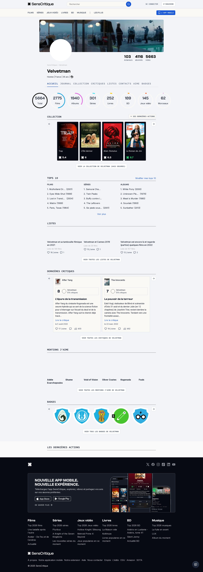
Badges (146, 83)
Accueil (52, 83)
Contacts (125, 83)
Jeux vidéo (85, 520)
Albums (125, 184)
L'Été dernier (86, 151)
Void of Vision (91, 379)
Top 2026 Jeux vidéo (87, 525)
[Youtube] (173, 465)
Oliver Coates (109, 379)
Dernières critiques (62, 271)
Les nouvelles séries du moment (64, 542)
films (50, 184)
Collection (81, 83)
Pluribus (57, 529)
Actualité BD (133, 540)
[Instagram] (158, 465)
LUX (154, 533)
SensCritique (52, 65)
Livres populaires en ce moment (113, 539)
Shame (69, 379)
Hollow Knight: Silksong (89, 529)
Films (31, 520)
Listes (112, 83)
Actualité (32, 543)
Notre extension (72, 559)
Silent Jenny (133, 536)
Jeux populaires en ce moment (88, 542)
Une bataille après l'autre (37, 530)
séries (87, 184)
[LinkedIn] (168, 465)
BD (129, 520)
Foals (141, 379)
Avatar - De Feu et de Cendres (38, 538)
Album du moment (161, 537)
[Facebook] (153, 465)
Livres (106, 520)
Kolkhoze (106, 533)
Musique (158, 520)
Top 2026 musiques (161, 525)
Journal (65, 83)
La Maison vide (109, 529)
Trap (61, 151)
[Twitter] (147, 465)
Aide (84, 559)
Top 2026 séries (60, 525)
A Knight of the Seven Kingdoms (63, 535)
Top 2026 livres (110, 525)
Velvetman (63, 65)
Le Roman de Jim (134, 151)
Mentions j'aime (58, 349)
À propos (32, 559)
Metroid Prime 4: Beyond (85, 535)
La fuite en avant (160, 529)
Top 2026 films (35, 525)
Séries (57, 520)
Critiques (98, 83)
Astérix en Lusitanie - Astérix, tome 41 (137, 530)
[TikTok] (163, 465)
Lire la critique (62, 320)
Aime (136, 83)
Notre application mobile (51, 559)
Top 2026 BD (133, 525)
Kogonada (126, 379)
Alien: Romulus (110, 151)
